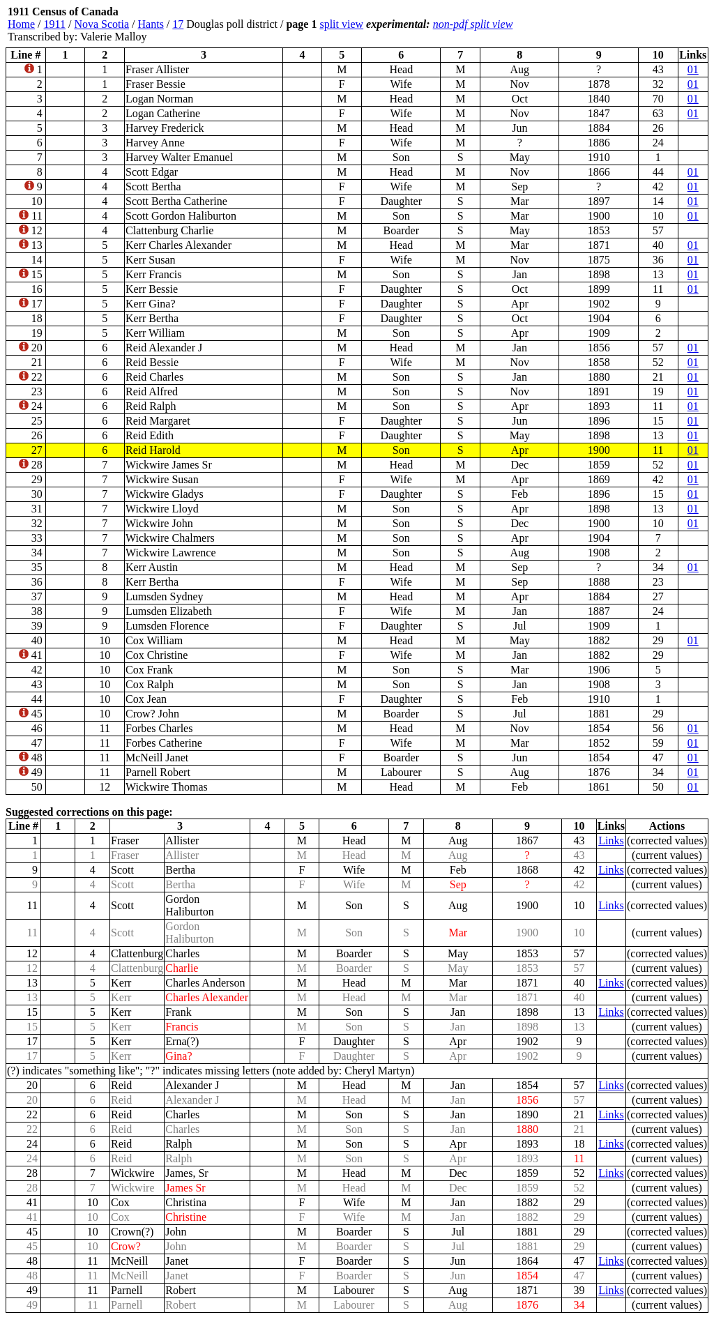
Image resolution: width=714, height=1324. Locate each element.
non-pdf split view (473, 24)
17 (177, 24)
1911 (55, 24)
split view (341, 24)
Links (610, 840)
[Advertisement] (624, 24)
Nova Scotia (101, 24)
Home (21, 24)
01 (693, 69)
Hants (151, 24)
